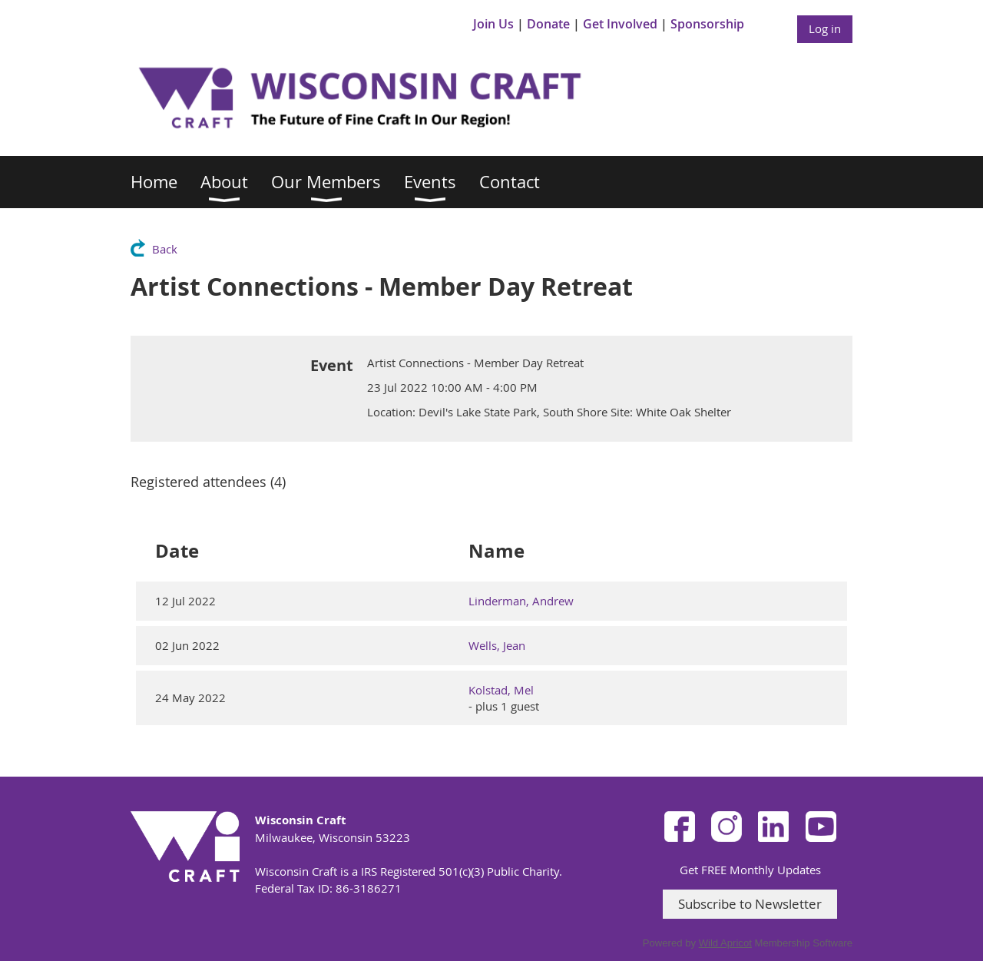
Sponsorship (707, 23)
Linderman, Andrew (521, 600)
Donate (548, 23)
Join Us (493, 23)
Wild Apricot (725, 943)
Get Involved (620, 23)
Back (164, 249)
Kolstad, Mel (501, 690)
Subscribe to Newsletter (750, 904)
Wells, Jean (496, 645)
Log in (825, 28)
